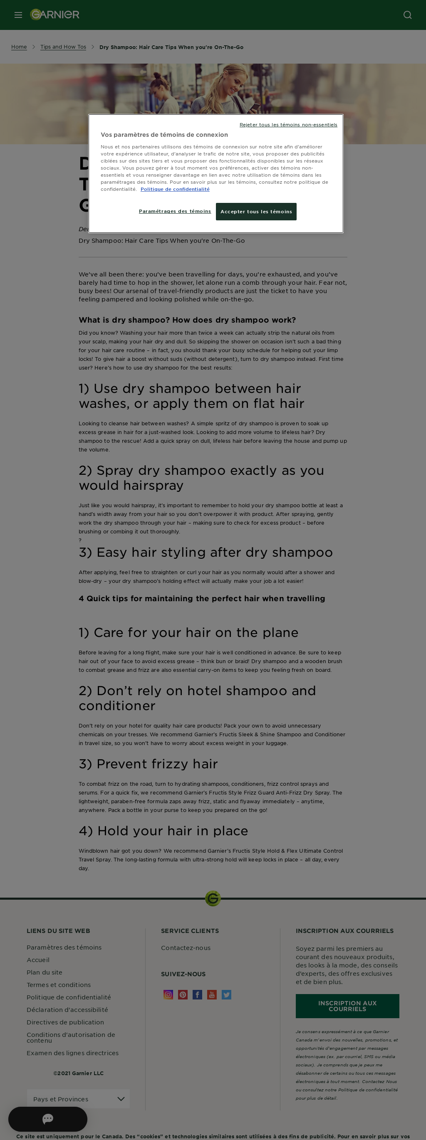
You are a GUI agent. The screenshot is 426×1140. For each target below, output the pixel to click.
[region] (216, 173)
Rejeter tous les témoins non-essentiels (288, 124)
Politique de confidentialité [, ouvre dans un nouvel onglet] (175, 189)
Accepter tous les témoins (256, 211)
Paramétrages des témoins (175, 211)
